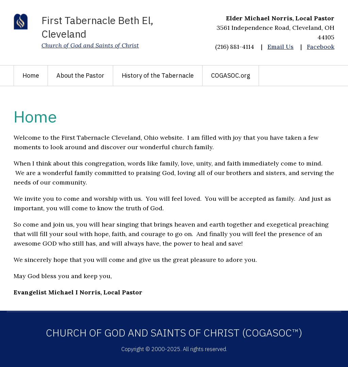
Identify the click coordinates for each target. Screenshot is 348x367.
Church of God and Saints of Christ (90, 45)
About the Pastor (80, 75)
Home (30, 75)
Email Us (280, 47)
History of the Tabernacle (158, 75)
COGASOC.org (230, 75)
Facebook (320, 47)
